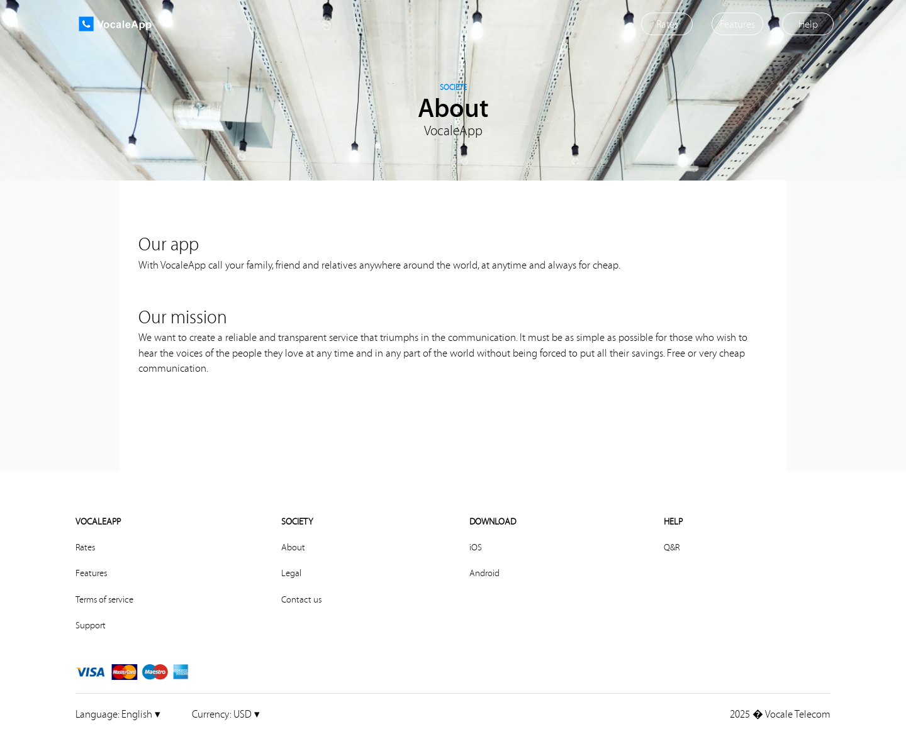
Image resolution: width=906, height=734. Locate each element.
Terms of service (104, 599)
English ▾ (118, 713)
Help (808, 23)
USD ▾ (226, 713)
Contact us (301, 599)
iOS (475, 547)
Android (484, 573)
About (293, 547)
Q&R (672, 547)
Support (91, 625)
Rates (667, 23)
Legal (291, 573)
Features (737, 23)
